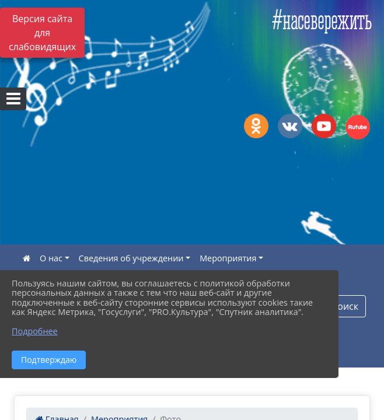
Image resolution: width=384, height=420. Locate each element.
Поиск (344, 306)
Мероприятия (228, 258)
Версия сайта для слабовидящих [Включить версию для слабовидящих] (42, 32)
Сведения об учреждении (131, 258)
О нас (51, 258)
